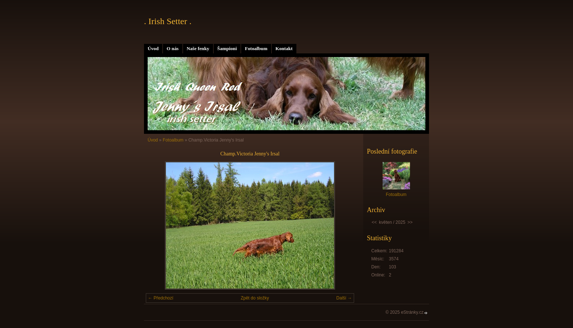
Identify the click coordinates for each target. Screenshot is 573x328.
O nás (173, 48)
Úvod (153, 48)
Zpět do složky (255, 298)
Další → (344, 298)
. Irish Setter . (167, 21)
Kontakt (284, 48)
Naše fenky (198, 48)
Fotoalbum (256, 48)
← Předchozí (160, 298)
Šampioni (227, 48)
